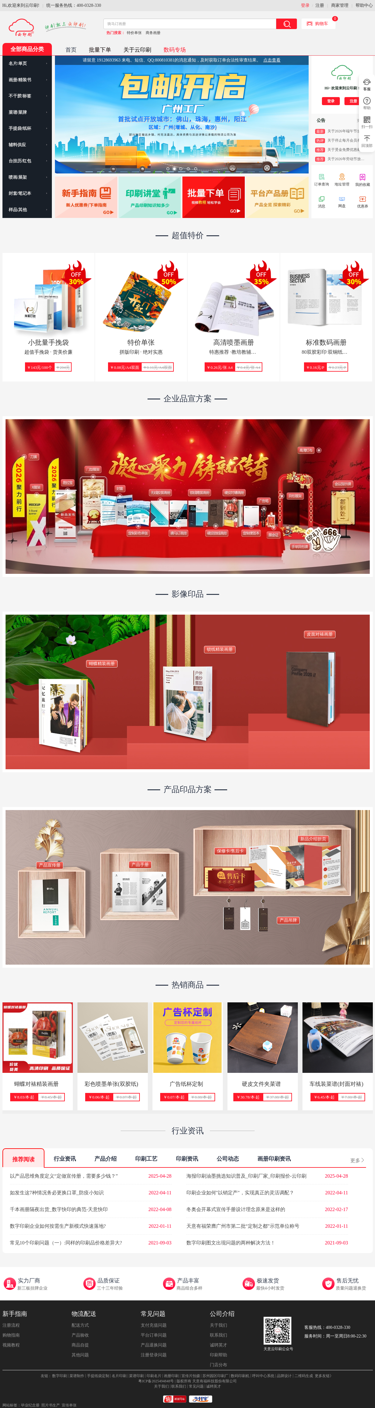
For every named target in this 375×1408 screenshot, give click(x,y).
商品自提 (80, 1345)
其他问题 (80, 1355)
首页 (71, 50)
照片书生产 (50, 1405)
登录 (305, 5)
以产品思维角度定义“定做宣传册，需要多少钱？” (64, 1176)
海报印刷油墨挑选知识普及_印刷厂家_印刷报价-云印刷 (246, 1176)
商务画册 (153, 33)
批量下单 (100, 50)
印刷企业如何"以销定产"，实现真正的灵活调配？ (240, 1192)
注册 (319, 5)
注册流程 (11, 1325)
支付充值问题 (154, 1325)
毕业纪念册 (30, 1405)
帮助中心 (364, 5)
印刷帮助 (218, 1355)
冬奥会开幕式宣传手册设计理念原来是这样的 (235, 1209)
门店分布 (218, 1365)
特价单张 (134, 33)
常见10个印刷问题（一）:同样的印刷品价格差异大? (66, 1242)
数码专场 (175, 50)
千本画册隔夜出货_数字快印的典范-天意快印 (59, 1209)
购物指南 (11, 1335)
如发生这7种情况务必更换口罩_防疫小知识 (57, 1192)
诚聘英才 (218, 1345)
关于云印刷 (137, 50)
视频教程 (11, 1345)
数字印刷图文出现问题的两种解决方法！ (230, 1242)
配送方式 (80, 1325)
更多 (357, 1160)
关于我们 (218, 1325)
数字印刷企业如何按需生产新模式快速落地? (58, 1226)
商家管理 (339, 5)
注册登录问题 (154, 1355)
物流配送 (84, 1313)
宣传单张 (69, 1405)
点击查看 (272, 60)
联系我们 (218, 1335)
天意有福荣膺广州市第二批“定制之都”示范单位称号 (242, 1226)
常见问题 (153, 1313)
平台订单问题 (154, 1335)
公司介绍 (222, 1313)
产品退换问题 (154, 1345)
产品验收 (80, 1335)
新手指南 (14, 1313)
